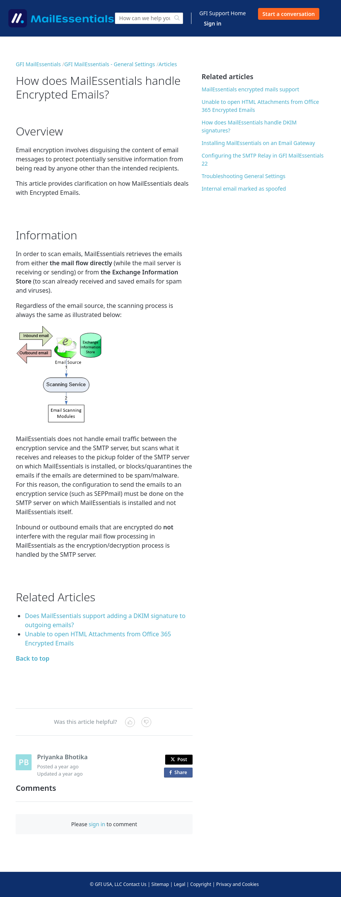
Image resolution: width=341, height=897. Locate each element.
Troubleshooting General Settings (243, 176)
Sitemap (160, 884)
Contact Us (135, 884)
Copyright (200, 884)
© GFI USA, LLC (106, 884)
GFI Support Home (222, 13)
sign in (97, 824)
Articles (168, 64)
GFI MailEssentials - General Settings (109, 64)
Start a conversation (289, 14)
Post (178, 759)
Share (179, 773)
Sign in (212, 23)
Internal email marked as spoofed (244, 188)
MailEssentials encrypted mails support (250, 89)
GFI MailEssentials (38, 64)
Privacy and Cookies (237, 884)
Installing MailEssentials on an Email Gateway (258, 143)
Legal (179, 884)
